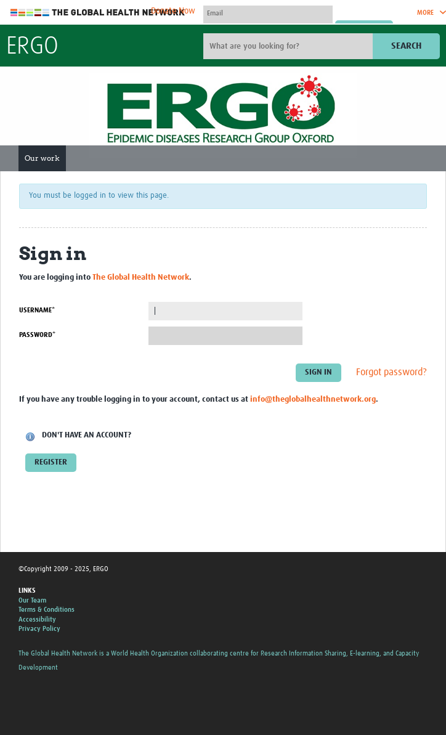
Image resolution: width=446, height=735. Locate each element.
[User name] (268, 13)
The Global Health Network (98, 12)
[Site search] (289, 46)
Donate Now (173, 11)
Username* (37, 310)
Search (406, 46)
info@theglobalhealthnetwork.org (313, 400)
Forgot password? (391, 372)
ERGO (32, 47)
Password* (37, 334)
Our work (42, 158)
